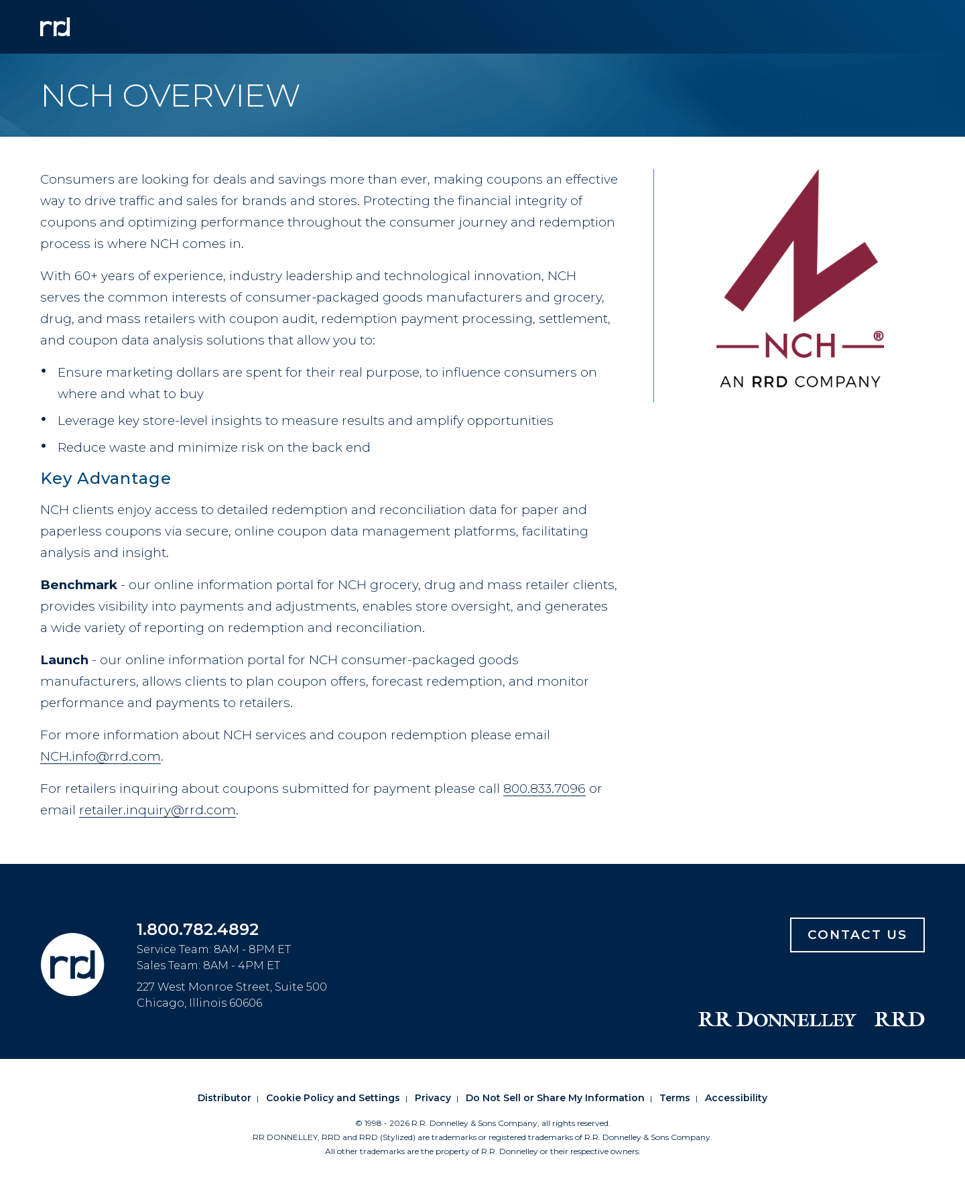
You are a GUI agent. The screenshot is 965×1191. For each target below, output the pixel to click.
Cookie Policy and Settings (333, 1098)
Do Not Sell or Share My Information (555, 1098)
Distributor (224, 1098)
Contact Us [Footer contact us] (857, 934)
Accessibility (736, 1098)
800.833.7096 (544, 788)
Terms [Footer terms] (674, 1098)
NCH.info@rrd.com (100, 756)
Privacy (433, 1098)
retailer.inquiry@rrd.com (157, 810)
